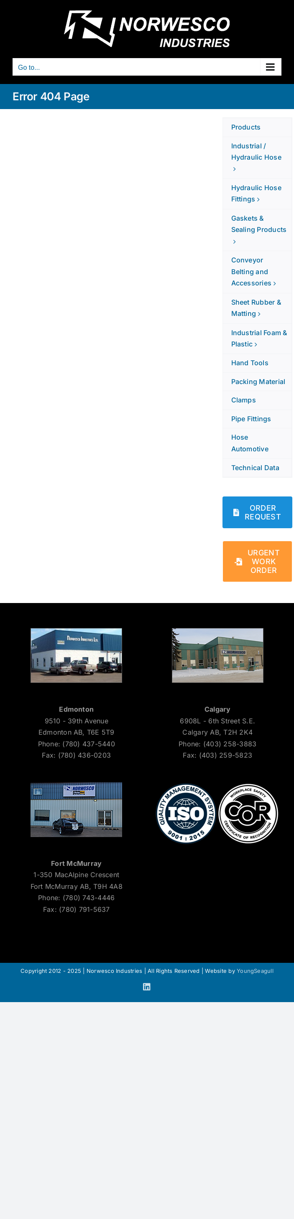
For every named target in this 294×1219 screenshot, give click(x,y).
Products (246, 127)
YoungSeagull (255, 970)
